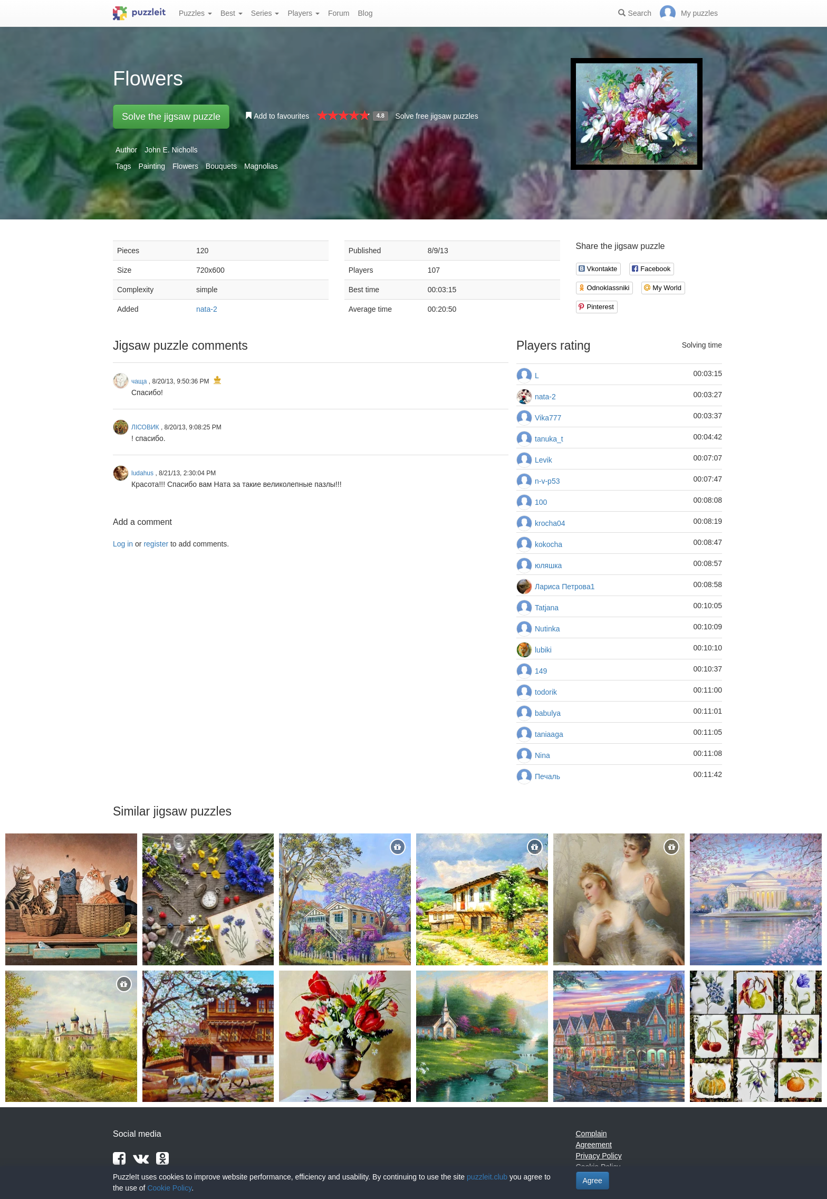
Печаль (547, 776)
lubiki (543, 650)
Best (231, 13)
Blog (365, 13)
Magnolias (261, 166)
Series (265, 13)
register (155, 544)
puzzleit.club (487, 1177)
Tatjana (547, 607)
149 (541, 671)
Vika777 (548, 418)
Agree (592, 1180)
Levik (543, 460)
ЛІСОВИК (145, 427)
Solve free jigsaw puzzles (436, 116)
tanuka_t (549, 439)
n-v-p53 (547, 481)
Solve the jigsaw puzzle (171, 116)
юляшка (548, 565)
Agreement (594, 1144)
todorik (546, 692)
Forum (338, 13)
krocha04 (550, 523)
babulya (548, 713)
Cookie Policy (169, 1188)
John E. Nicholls (171, 150)
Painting (151, 166)
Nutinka (547, 629)
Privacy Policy (599, 1156)
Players (303, 13)
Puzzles (195, 13)
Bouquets (221, 166)
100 (541, 502)
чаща (139, 381)
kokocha (548, 544)
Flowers (185, 166)
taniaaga (549, 734)
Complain (591, 1133)
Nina (542, 755)
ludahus (142, 473)
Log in (123, 544)
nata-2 (206, 309)
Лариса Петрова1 (564, 586)
